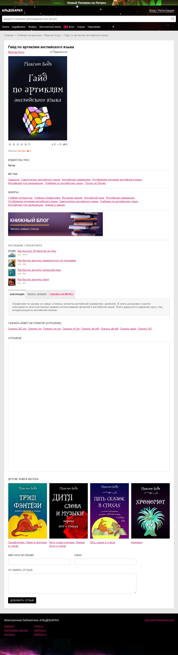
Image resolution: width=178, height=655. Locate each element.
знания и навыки (55, 204)
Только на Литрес (95, 183)
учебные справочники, (47, 197)
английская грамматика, (76, 179)
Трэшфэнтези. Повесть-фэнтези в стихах (27, 544)
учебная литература (29, 35)
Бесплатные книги (50, 26)
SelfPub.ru (40, 630)
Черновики (94, 26)
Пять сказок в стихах (102, 542)
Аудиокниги (18, 26)
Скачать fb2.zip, (17, 328)
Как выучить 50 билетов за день (37, 251)
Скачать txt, (35, 328)
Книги (5, 26)
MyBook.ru (40, 634)
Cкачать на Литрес (62, 294)
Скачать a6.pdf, (110, 328)
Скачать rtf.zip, (71, 328)
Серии (81, 26)
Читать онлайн (37, 294)
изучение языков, (72, 197)
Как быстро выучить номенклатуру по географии (47, 260)
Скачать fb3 (145, 328)
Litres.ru (38, 626)
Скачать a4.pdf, (90, 328)
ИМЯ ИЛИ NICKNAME (21, 555)
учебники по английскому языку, (64, 183)
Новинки (9, 626)
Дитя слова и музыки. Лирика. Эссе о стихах (67, 544)
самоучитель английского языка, (41, 179)
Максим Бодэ (53, 35)
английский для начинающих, (26, 183)
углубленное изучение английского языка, (117, 179)
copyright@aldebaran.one (159, 619)
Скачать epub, (128, 328)
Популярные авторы (16, 630)
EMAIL (78, 555)
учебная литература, (20, 197)
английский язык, (94, 197)
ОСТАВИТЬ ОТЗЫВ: (20, 570)
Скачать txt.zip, (52, 328)
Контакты (9, 634)
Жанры (32, 26)
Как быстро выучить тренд (33, 279)
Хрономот (137, 542)
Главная (9, 35)
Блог (71, 26)
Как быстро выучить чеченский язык (39, 269)
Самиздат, (14, 179)
